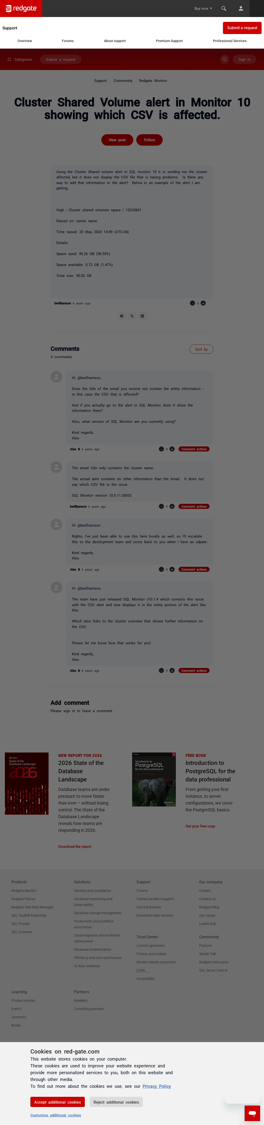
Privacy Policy (157, 1086)
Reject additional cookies (116, 1102)
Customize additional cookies (55, 1115)
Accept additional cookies (57, 1102)
